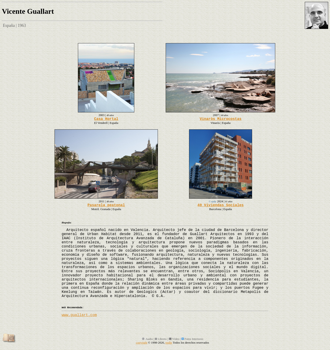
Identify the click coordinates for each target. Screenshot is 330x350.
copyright (141, 342)
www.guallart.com (79, 315)
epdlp (168, 342)
